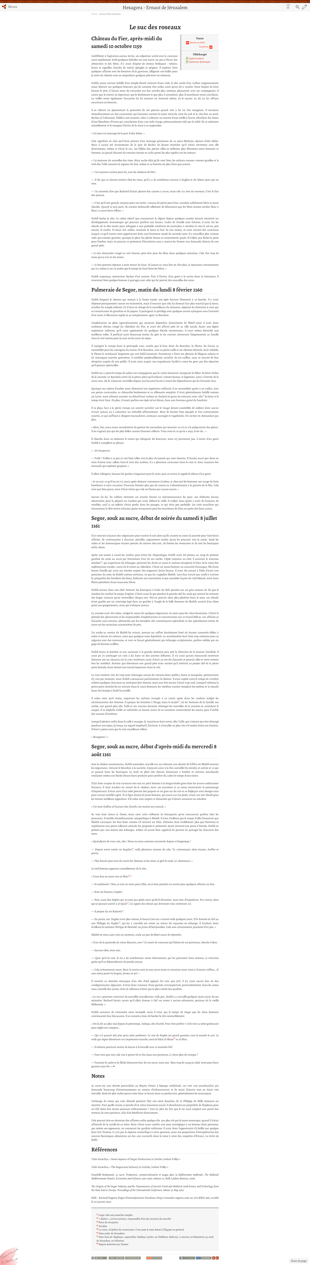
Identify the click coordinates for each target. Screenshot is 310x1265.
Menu (9, 6)
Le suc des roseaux (110, 14)
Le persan (203, 46)
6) (128, 902)
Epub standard (196, 58)
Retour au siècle (197, 42)
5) (129, 875)
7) (119, 922)
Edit (304, 7)
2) (101, 561)
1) (203, 395)
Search (297, 7)
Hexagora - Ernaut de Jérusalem (155, 7)
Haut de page (298, 1261)
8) (174, 1038)
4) (132, 848)
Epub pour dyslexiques (199, 61)
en (288, 6)
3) (179, 701)
